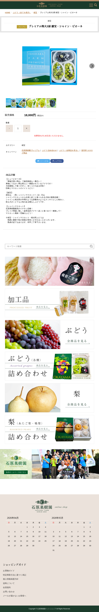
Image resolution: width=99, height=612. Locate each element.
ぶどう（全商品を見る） (69, 150)
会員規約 (7, 587)
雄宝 (35, 12)
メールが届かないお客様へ (14, 596)
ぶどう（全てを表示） (22, 12)
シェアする (57, 161)
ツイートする (42, 161)
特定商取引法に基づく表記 (14, 575)
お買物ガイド (9, 571)
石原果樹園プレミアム (31, 150)
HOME (7, 12)
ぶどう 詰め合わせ (49, 150)
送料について (9, 583)
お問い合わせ (9, 591)
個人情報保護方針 (10, 579)
